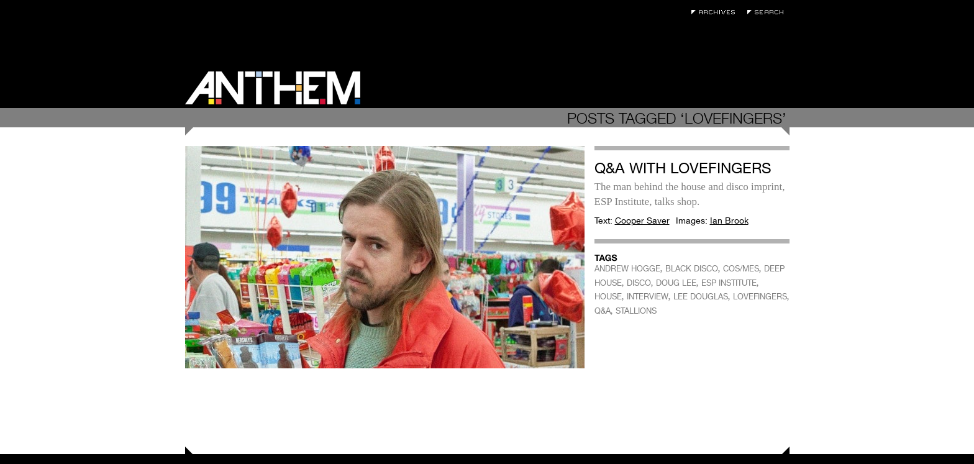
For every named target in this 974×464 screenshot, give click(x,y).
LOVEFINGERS (760, 296)
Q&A (602, 311)
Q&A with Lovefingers (682, 168)
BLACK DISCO (691, 268)
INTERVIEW (647, 296)
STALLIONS (636, 311)
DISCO (639, 283)
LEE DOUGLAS (700, 296)
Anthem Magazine (272, 87)
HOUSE (608, 296)
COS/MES (741, 268)
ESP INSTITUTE (729, 283)
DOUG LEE (676, 283)
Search (768, 12)
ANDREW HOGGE (627, 268)
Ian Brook (729, 220)
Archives (716, 12)
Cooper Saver (642, 220)
